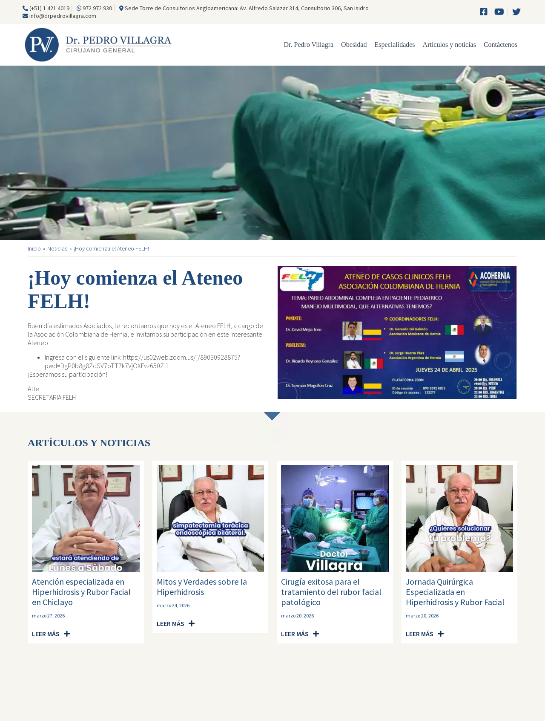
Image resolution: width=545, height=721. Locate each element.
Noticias (57, 248)
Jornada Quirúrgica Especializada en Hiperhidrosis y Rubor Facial (455, 591)
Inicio (34, 248)
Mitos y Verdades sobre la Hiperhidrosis (202, 586)
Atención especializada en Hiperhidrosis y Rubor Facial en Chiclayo (81, 591)
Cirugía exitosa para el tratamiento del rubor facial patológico (331, 591)
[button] (51, 634)
